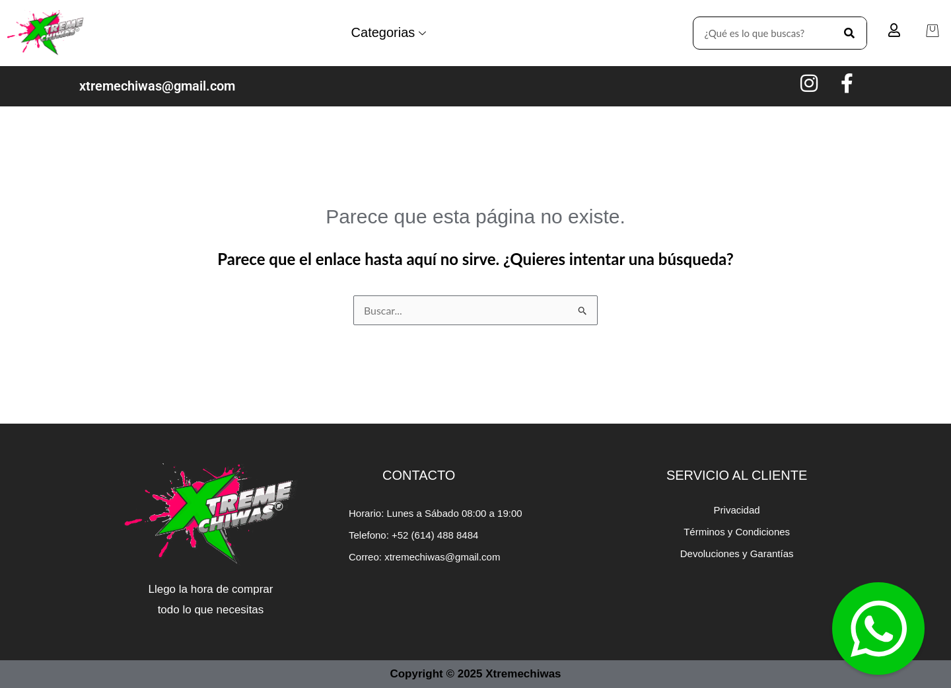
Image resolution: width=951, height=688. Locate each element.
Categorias (389, 32)
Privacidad (737, 510)
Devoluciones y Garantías (737, 553)
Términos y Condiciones (737, 531)
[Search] (849, 33)
